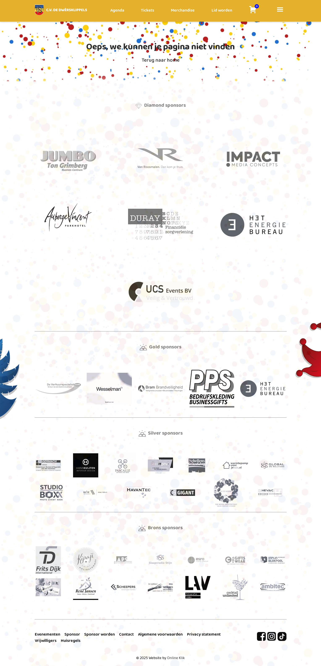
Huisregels (70, 641)
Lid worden (221, 10)
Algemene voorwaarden (160, 634)
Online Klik (176, 658)
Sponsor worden (99, 634)
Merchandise (183, 10)
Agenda (117, 10)
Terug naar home (160, 60)
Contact (126, 634)
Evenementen (47, 634)
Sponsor (72, 634)
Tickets (147, 10)
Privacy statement (204, 634)
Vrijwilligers (45, 641)
